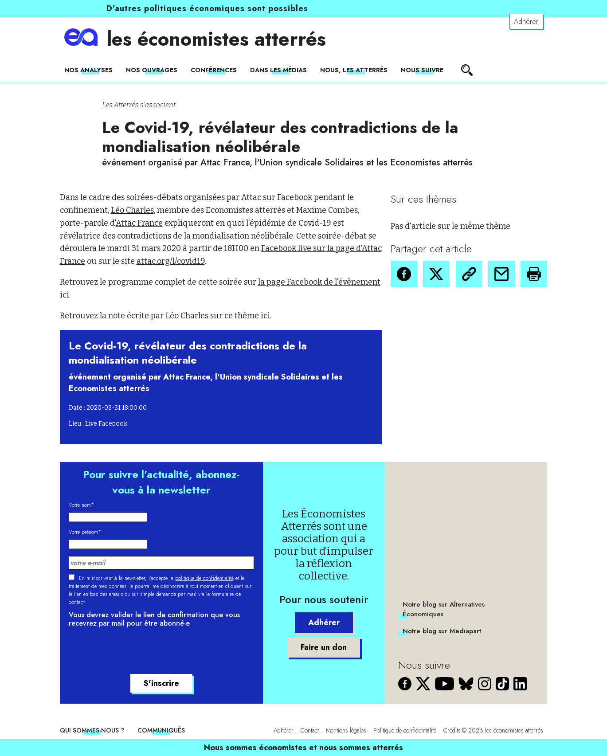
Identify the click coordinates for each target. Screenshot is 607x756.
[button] (404, 274)
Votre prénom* (85, 532)
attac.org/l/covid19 (171, 261)
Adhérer (526, 21)
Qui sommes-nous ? (92, 730)
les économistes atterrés (216, 39)
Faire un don (324, 647)
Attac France (139, 223)
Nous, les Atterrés (354, 70)
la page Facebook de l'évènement (319, 282)
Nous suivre (422, 70)
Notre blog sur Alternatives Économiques (444, 609)
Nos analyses (88, 70)
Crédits (452, 730)
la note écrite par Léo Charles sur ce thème (179, 316)
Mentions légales (346, 730)
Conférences (214, 70)
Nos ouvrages (151, 70)
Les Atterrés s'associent (139, 105)
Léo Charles (132, 210)
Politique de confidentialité (404, 730)
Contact (310, 730)
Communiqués (161, 730)
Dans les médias (278, 70)
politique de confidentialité (204, 578)
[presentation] (136, 652)
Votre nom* (81, 505)
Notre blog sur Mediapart (442, 631)
